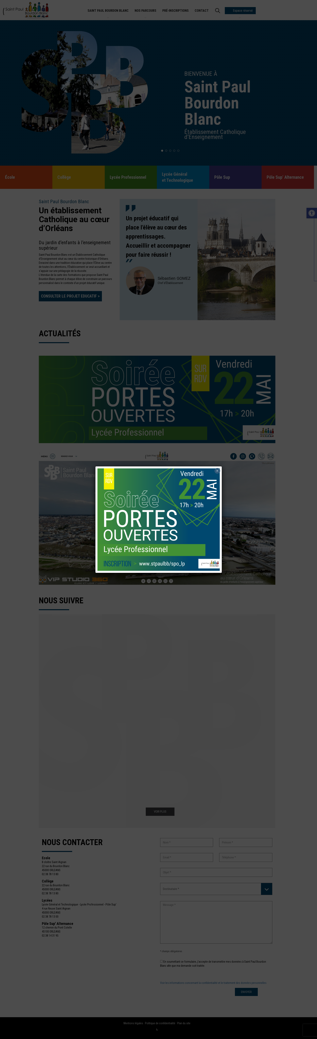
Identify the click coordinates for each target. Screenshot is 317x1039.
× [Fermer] (217, 471)
